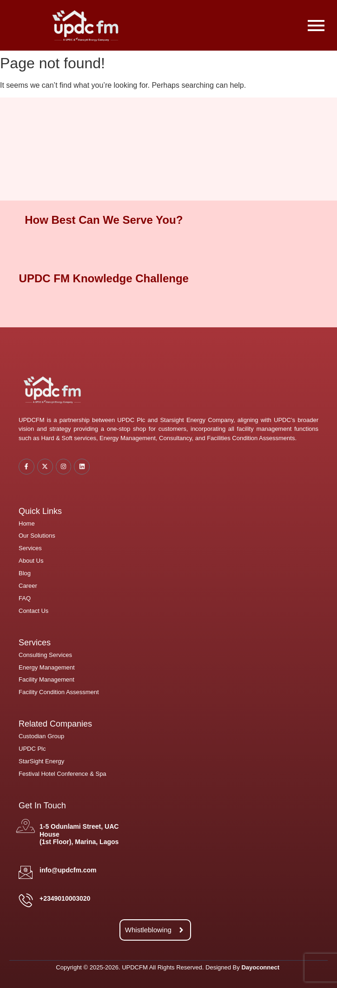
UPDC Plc (32, 748)
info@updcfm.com (68, 870)
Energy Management (47, 667)
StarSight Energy (41, 761)
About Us (31, 560)
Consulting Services (45, 654)
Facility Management (46, 679)
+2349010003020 (65, 898)
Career (28, 585)
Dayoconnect (260, 967)
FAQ (25, 598)
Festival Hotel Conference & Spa (62, 773)
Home (27, 523)
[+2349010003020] (26, 900)
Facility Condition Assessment (59, 692)
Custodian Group (41, 736)
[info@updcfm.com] (26, 872)
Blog (25, 573)
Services (30, 548)
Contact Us (33, 610)
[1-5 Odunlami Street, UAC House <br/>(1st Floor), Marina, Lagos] (26, 826)
